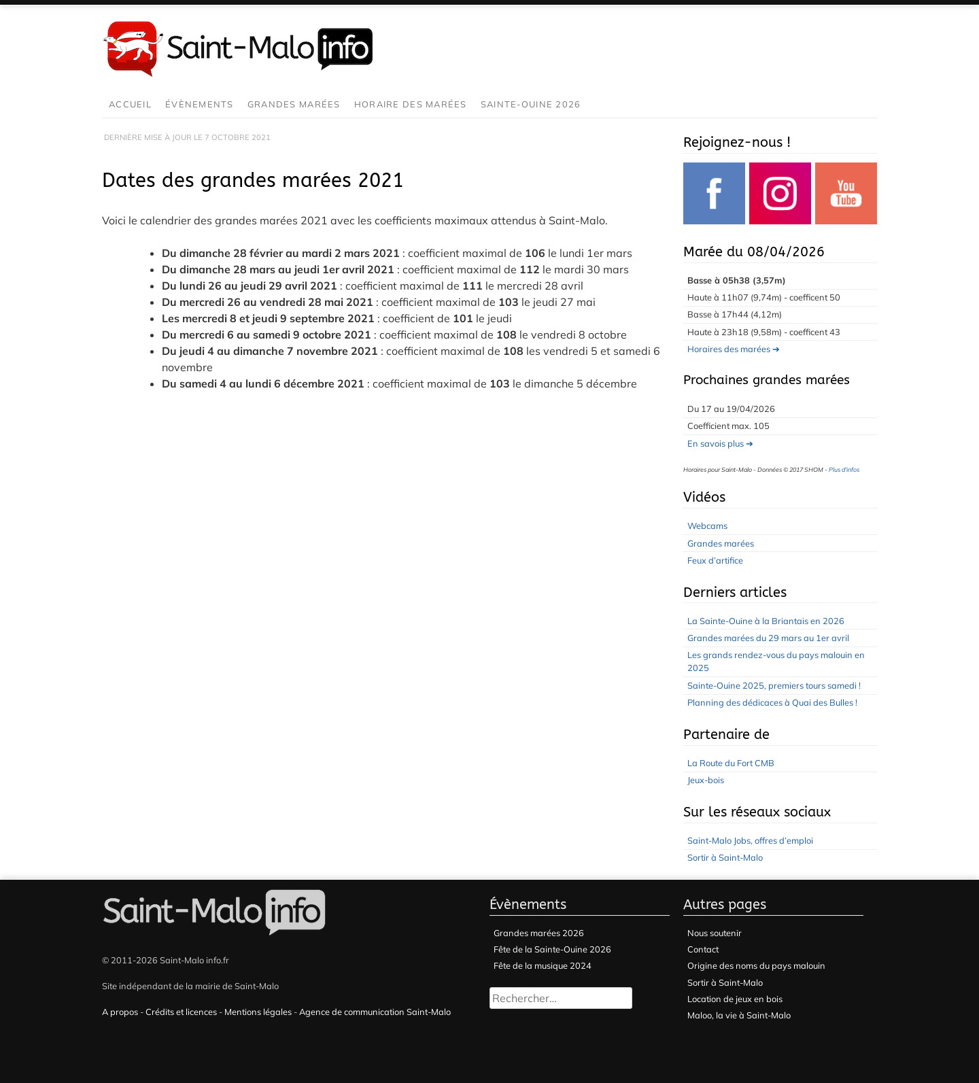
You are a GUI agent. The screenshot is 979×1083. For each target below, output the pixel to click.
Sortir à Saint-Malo (725, 857)
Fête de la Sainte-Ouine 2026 (552, 949)
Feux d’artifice (715, 560)
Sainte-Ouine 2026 (531, 104)
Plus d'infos (844, 469)
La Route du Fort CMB (730, 762)
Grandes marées (294, 104)
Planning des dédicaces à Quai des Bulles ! (772, 702)
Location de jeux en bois (735, 998)
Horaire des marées (410, 104)
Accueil (130, 104)
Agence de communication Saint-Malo (375, 1011)
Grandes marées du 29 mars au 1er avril (768, 637)
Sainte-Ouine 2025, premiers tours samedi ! (774, 685)
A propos (120, 1011)
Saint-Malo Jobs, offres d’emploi (750, 840)
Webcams (707, 525)
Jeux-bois (705, 779)
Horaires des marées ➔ (733, 348)
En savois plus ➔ (720, 443)
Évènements (199, 104)
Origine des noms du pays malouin (756, 965)
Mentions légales (258, 1011)
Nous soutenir (714, 932)
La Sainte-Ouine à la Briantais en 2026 (765, 620)
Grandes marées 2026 (539, 932)
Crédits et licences (181, 1011)
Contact (703, 949)
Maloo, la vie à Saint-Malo (739, 1015)
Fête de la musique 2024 (542, 965)
